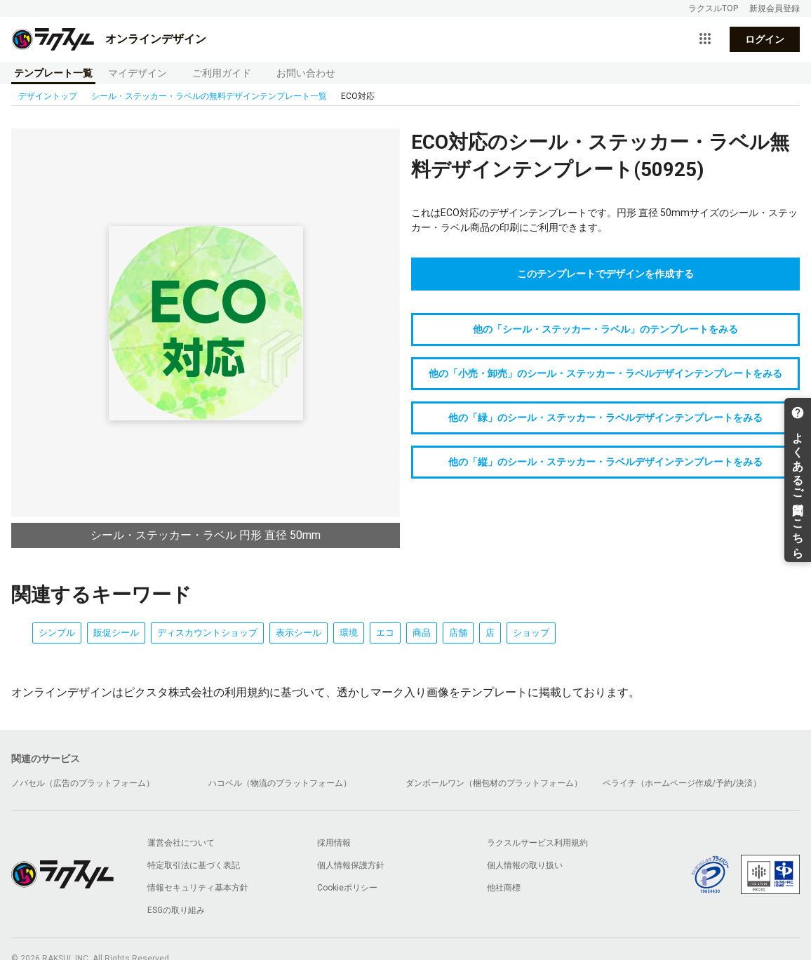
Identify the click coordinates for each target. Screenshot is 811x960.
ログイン (764, 39)
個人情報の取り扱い (525, 865)
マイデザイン (137, 73)
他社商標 (504, 888)
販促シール (116, 632)
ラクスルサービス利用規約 (537, 843)
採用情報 (334, 843)
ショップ (531, 632)
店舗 (458, 632)
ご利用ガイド (221, 73)
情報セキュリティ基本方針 (197, 888)
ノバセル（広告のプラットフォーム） (82, 783)
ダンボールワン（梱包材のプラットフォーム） (494, 783)
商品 (422, 632)
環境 (349, 632)
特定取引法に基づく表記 (193, 865)
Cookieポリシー (347, 888)
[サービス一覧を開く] (705, 39)
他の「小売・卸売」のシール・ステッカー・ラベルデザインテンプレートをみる (605, 373)
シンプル (57, 632)
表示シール (298, 632)
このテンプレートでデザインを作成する (605, 273)
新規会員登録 (774, 8)
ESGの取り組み (176, 910)
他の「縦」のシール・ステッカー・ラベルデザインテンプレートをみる (605, 461)
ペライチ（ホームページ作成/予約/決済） (682, 783)
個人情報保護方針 (350, 865)
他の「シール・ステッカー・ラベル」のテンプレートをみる (605, 329)
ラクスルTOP (713, 8)
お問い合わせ (305, 73)
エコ (385, 632)
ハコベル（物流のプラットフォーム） (279, 783)
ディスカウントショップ (207, 632)
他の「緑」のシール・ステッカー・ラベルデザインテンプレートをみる (605, 417)
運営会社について (181, 843)
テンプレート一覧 (53, 73)
